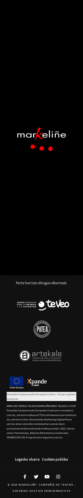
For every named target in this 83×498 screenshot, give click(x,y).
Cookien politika (55, 459)
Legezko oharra (27, 459)
